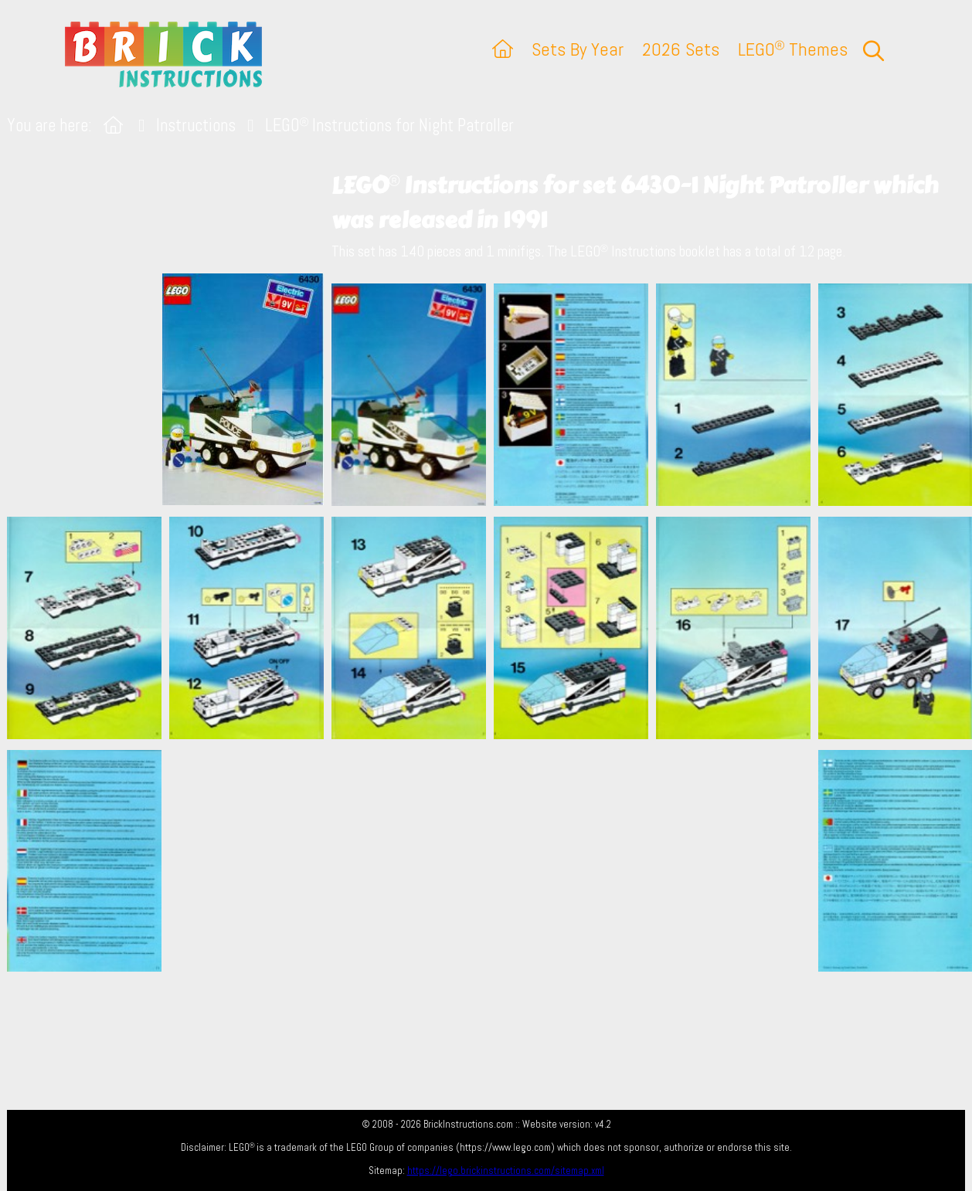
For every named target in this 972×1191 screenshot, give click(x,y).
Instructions (196, 125)
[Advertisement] (493, 860)
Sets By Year (578, 49)
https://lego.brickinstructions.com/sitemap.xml (505, 1170)
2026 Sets (680, 49)
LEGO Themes (793, 49)
